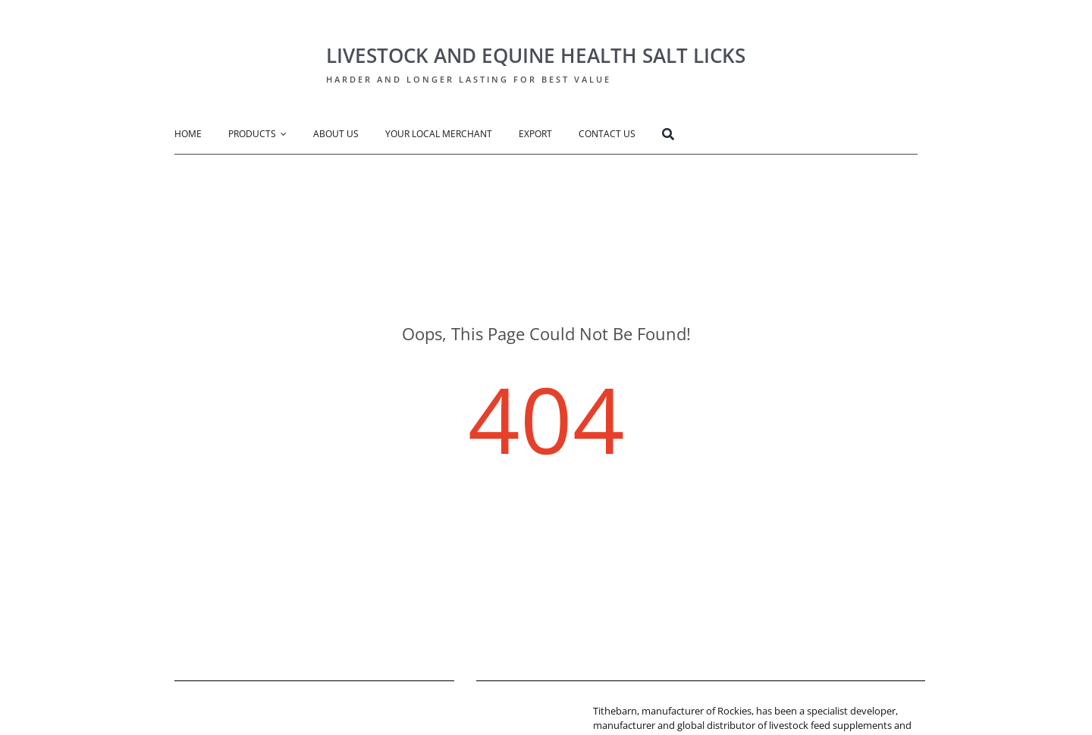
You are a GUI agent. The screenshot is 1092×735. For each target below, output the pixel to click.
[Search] (681, 136)
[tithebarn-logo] (522, 708)
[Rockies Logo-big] (239, 27)
